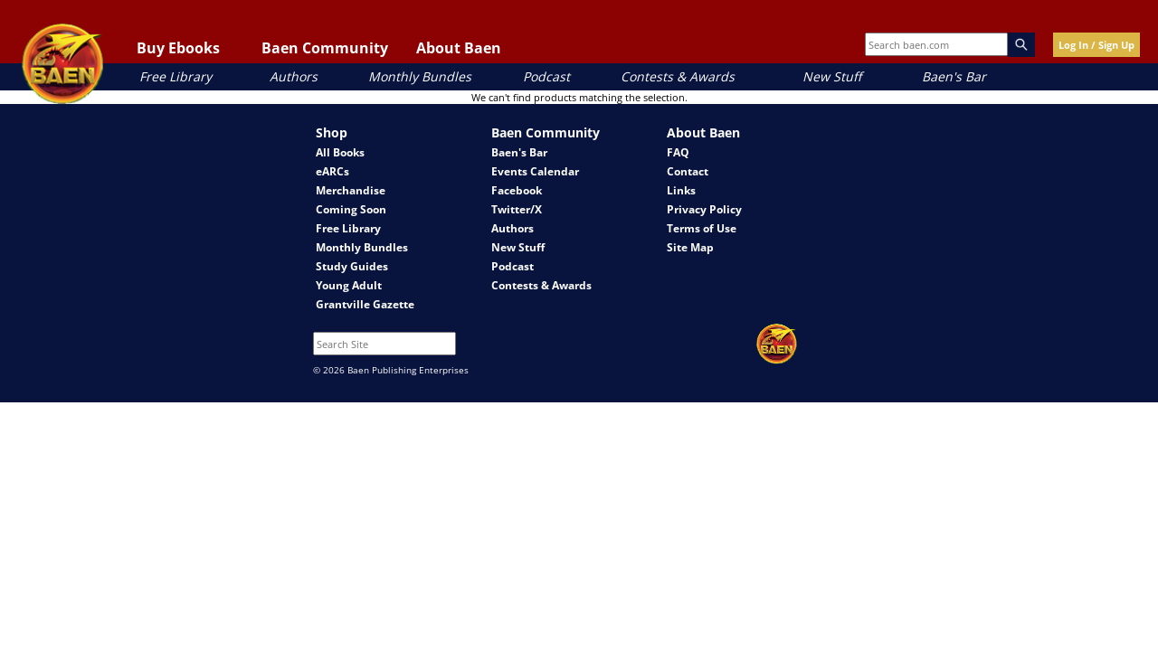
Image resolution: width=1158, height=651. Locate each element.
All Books (340, 152)
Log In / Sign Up (1096, 45)
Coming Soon (351, 209)
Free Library (175, 76)
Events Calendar (535, 171)
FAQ (678, 152)
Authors (294, 76)
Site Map (690, 247)
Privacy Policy (704, 209)
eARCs (332, 171)
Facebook (516, 190)
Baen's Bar (954, 76)
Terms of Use (701, 228)
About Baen (458, 48)
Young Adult (349, 285)
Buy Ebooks (178, 48)
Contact (687, 171)
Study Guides (352, 266)
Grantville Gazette (365, 304)
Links (681, 190)
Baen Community (324, 48)
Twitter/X (516, 209)
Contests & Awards (678, 76)
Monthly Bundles (419, 76)
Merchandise (350, 190)
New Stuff (831, 76)
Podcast (546, 76)
